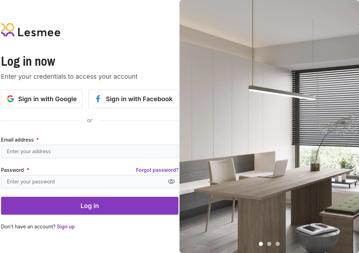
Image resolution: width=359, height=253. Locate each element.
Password (15, 170)
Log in (90, 205)
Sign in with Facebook (133, 99)
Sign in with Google (42, 99)
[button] (269, 126)
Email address (20, 140)
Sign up (66, 226)
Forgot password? (157, 170)
